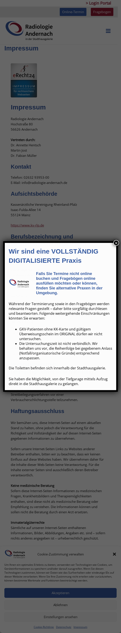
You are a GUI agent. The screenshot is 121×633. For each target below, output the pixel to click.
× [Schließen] (116, 243)
